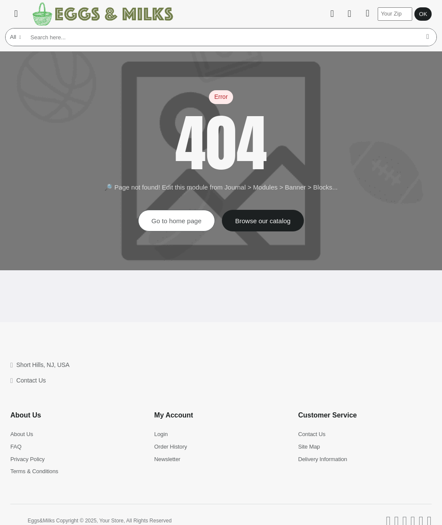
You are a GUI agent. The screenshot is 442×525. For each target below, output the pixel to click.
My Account (173, 415)
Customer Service (327, 415)
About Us (25, 415)
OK (423, 14)
